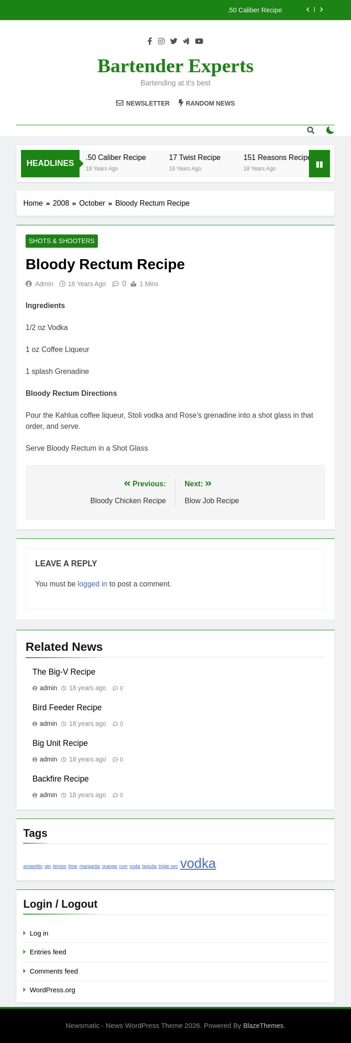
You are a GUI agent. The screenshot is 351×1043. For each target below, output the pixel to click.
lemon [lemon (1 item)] (59, 866)
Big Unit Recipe (60, 743)
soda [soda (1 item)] (135, 866)
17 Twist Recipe (199, 157)
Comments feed (54, 971)
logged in (92, 584)
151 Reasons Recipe (282, 157)
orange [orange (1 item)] (109, 866)
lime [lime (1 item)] (73, 866)
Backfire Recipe (60, 778)
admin (44, 283)
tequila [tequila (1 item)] (149, 866)
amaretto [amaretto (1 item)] (33, 866)
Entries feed (48, 952)
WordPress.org (52, 990)
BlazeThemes (263, 1025)
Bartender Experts (175, 65)
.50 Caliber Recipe (255, 10)
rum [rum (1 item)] (123, 866)
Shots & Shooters (62, 241)
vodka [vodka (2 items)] (198, 863)
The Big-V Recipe (64, 671)
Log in (39, 933)
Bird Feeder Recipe (67, 707)
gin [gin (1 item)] (48, 866)
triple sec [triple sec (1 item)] (168, 866)
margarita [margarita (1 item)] (90, 866)
